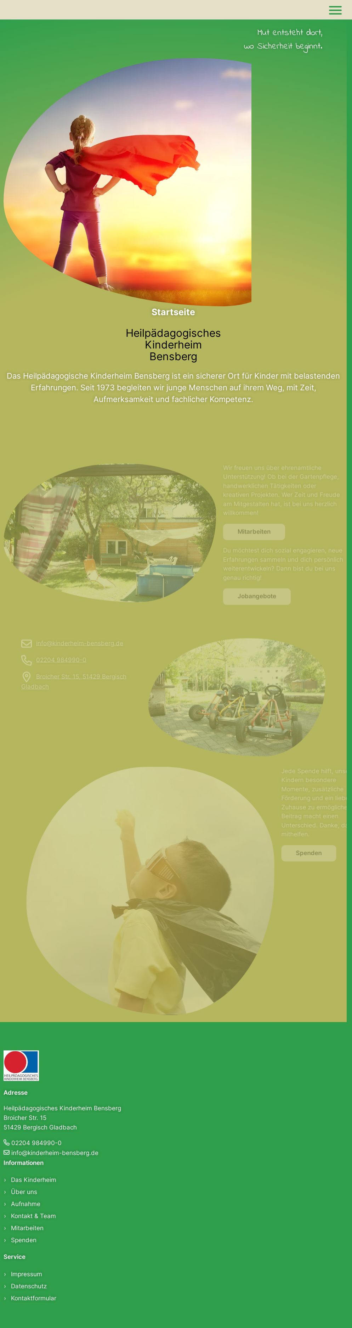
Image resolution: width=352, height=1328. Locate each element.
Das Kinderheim (33, 1179)
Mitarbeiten (254, 538)
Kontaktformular (33, 1298)
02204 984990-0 (61, 666)
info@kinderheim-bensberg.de (79, 649)
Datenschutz (29, 1286)
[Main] (335, 9)
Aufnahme (25, 1203)
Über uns (24, 1191)
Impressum (26, 1274)
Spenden (316, 852)
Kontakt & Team (33, 1216)
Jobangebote (257, 603)
